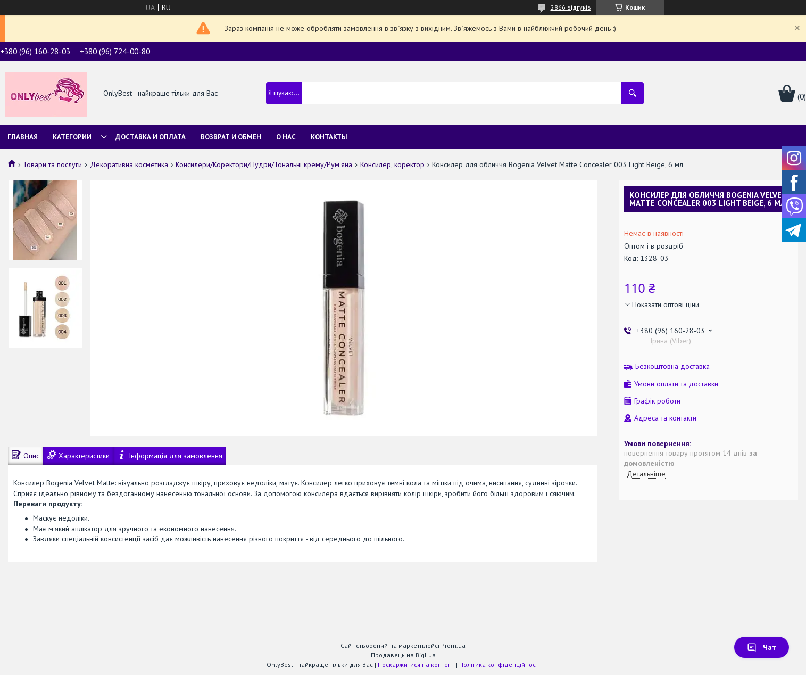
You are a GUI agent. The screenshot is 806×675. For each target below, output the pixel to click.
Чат (761, 647)
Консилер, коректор (392, 164)
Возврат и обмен (231, 137)
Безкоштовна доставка (672, 366)
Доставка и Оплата (150, 137)
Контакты (329, 137)
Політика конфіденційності (499, 665)
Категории (72, 137)
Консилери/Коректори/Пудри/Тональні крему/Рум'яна (264, 164)
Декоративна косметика (129, 164)
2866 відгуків (571, 7)
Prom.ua (453, 645)
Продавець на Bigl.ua (403, 655)
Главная (22, 137)
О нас (286, 137)
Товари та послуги (52, 164)
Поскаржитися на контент (416, 665)
